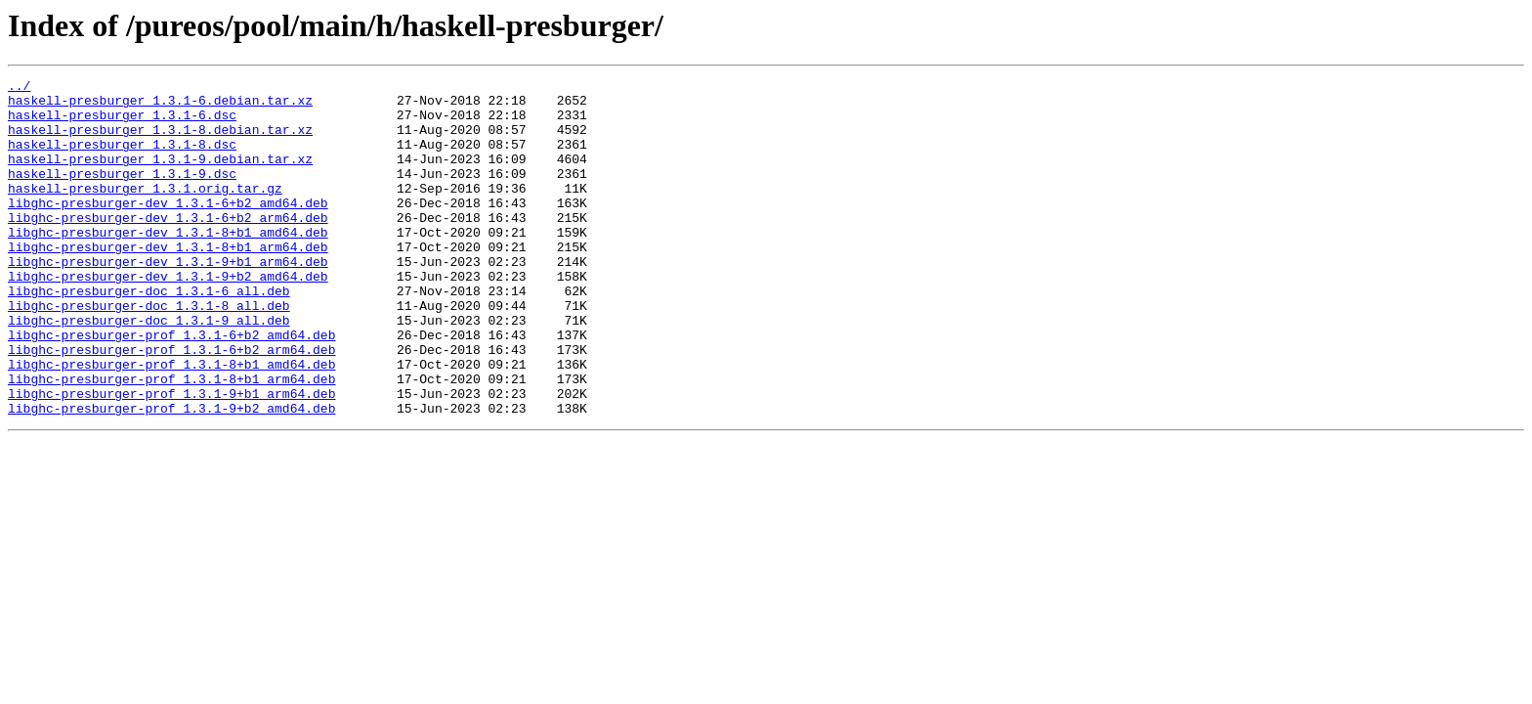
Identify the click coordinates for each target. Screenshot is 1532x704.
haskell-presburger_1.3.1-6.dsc (122, 123)
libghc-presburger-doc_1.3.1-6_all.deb (149, 334)
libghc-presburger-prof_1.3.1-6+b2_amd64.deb (171, 387)
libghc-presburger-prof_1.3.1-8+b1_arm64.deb (171, 440)
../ (19, 88)
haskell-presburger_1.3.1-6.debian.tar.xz (160, 105)
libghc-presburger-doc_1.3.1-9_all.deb (149, 369)
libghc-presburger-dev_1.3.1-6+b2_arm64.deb (168, 246)
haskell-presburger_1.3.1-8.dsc (122, 158)
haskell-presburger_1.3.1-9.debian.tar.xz (160, 176)
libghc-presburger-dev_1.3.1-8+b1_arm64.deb (168, 281)
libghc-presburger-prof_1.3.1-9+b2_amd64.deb (171, 475)
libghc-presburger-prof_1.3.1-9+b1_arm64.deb (171, 457)
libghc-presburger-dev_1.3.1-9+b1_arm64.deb (168, 299)
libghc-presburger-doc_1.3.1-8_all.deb (149, 352)
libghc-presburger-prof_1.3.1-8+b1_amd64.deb (171, 422)
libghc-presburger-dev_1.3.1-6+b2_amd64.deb (168, 229)
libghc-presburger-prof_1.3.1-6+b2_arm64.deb (171, 405)
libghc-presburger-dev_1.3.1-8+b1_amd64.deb (168, 264)
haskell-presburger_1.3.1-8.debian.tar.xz (160, 141)
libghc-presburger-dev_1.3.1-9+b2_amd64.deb (168, 317)
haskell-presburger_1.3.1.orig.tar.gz (145, 211)
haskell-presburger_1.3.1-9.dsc (122, 193)
